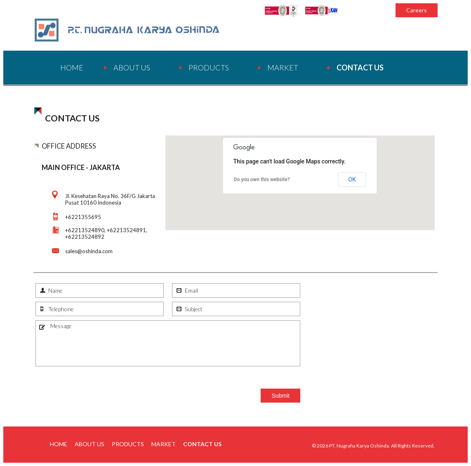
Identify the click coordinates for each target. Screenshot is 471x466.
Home (71, 67)
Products (208, 67)
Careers (416, 10)
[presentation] (98, 386)
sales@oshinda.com (89, 251)
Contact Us (360, 67)
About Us (131, 67)
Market (282, 67)
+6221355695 (83, 217)
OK (352, 179)
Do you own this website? (262, 179)
